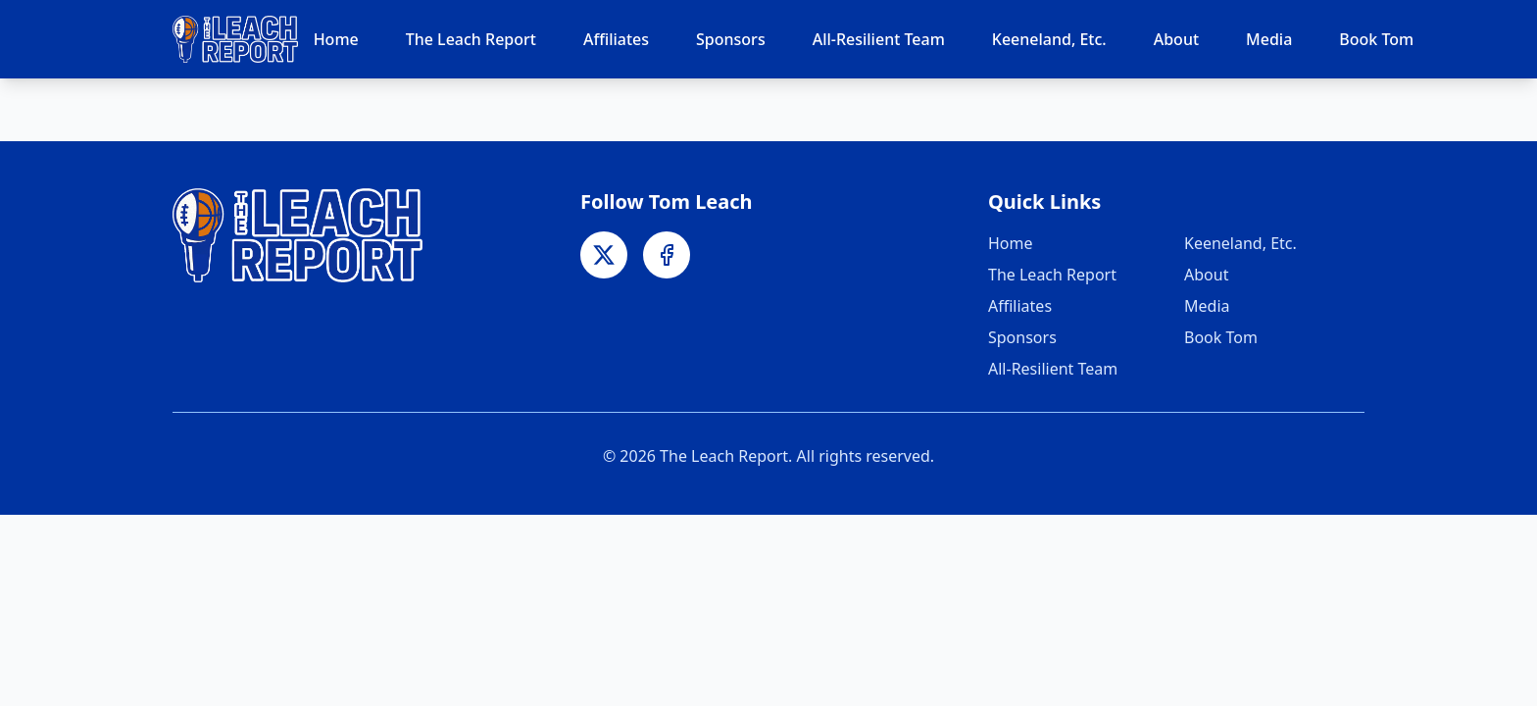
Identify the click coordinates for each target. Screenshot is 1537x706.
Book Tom (1376, 39)
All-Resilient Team (879, 39)
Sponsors (731, 39)
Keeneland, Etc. (1049, 39)
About (1176, 39)
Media (1269, 39)
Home (336, 39)
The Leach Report (471, 39)
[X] (603, 254)
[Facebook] (666, 254)
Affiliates (616, 39)
